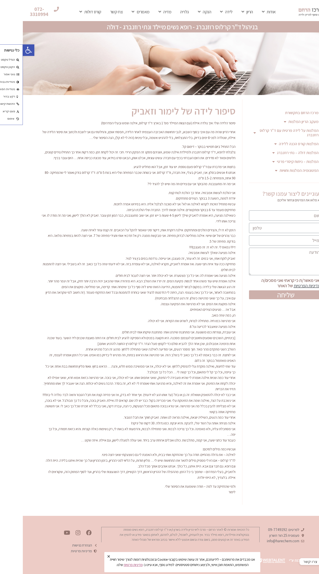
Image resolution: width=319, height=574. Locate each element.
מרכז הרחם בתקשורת (279, 112)
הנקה (182, 11)
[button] (19, 12)
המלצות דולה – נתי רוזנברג (272, 152)
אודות (246, 11)
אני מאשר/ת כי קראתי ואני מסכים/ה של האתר (269, 283)
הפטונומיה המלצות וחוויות (274, 170)
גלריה (161, 12)
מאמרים (118, 11)
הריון (224, 11)
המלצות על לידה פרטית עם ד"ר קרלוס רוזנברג (263, 132)
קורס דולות (67, 11)
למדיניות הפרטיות (285, 286)
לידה (203, 11)
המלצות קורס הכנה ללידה (273, 144)
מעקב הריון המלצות (278, 121)
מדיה (142, 11)
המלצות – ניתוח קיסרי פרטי (272, 161)
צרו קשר (93, 12)
